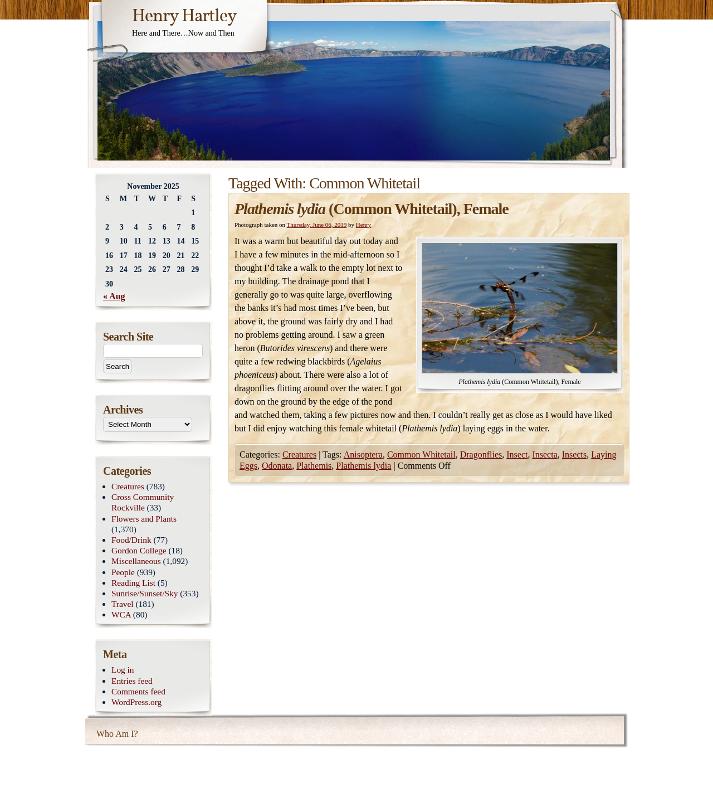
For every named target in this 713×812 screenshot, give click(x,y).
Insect (517, 454)
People (123, 572)
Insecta (544, 454)
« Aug (114, 296)
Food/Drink (131, 539)
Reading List (133, 582)
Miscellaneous (136, 561)
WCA (121, 614)
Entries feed (132, 680)
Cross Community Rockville (142, 502)
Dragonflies (481, 454)
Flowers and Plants (144, 518)
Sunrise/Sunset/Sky (144, 593)
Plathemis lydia (363, 465)
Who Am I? (117, 733)
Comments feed (138, 691)
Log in (122, 669)
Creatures (299, 454)
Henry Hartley (184, 16)
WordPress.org (136, 702)
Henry (364, 224)
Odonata (277, 465)
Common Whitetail (421, 454)
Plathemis (313, 465)
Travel (122, 604)
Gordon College (139, 550)
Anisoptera (363, 454)
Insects (574, 454)
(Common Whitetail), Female (372, 208)
